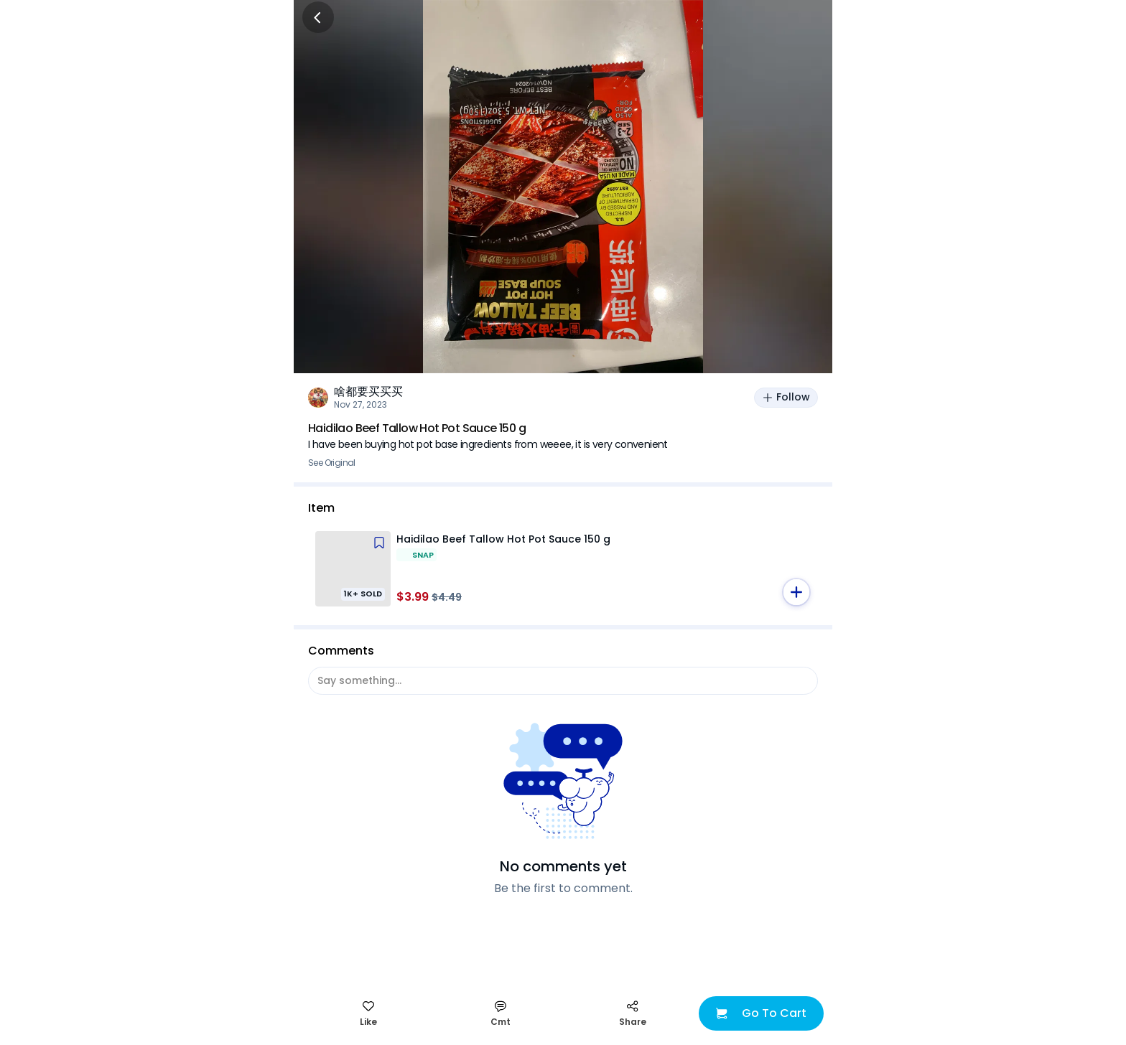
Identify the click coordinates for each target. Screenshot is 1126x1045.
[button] (796, 592)
